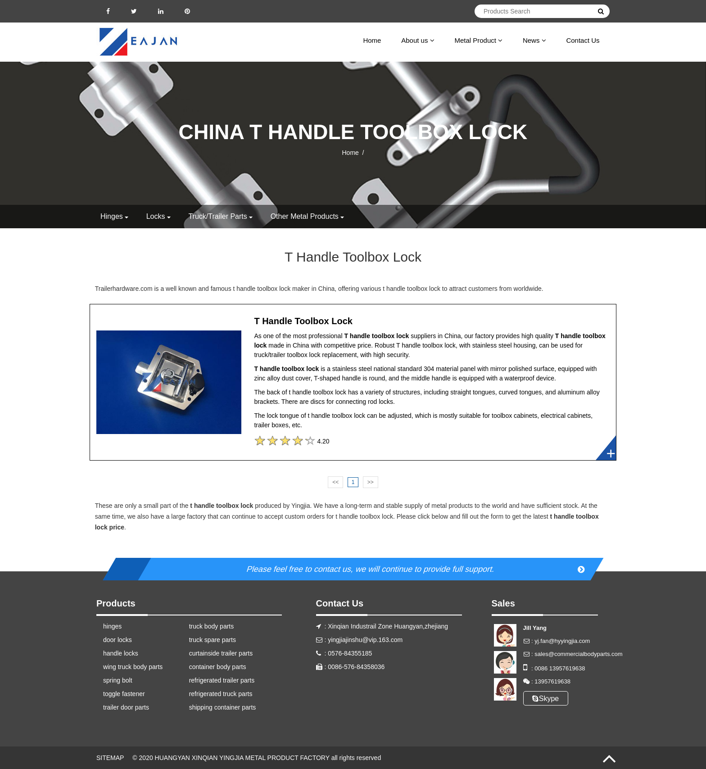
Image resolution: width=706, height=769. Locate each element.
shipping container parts (222, 707)
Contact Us (582, 40)
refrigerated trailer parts (222, 680)
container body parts (217, 666)
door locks (117, 639)
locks (155, 216)
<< (335, 482)
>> (370, 482)
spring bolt (117, 680)
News (534, 40)
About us (417, 40)
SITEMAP (110, 757)
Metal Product (478, 40)
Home (372, 40)
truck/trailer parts (217, 216)
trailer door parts (126, 707)
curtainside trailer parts (221, 653)
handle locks (120, 653)
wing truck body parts (133, 666)
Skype (545, 698)
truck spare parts (212, 639)
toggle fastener (124, 693)
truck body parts (211, 626)
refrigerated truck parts (221, 693)
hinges (111, 216)
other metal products (305, 216)
